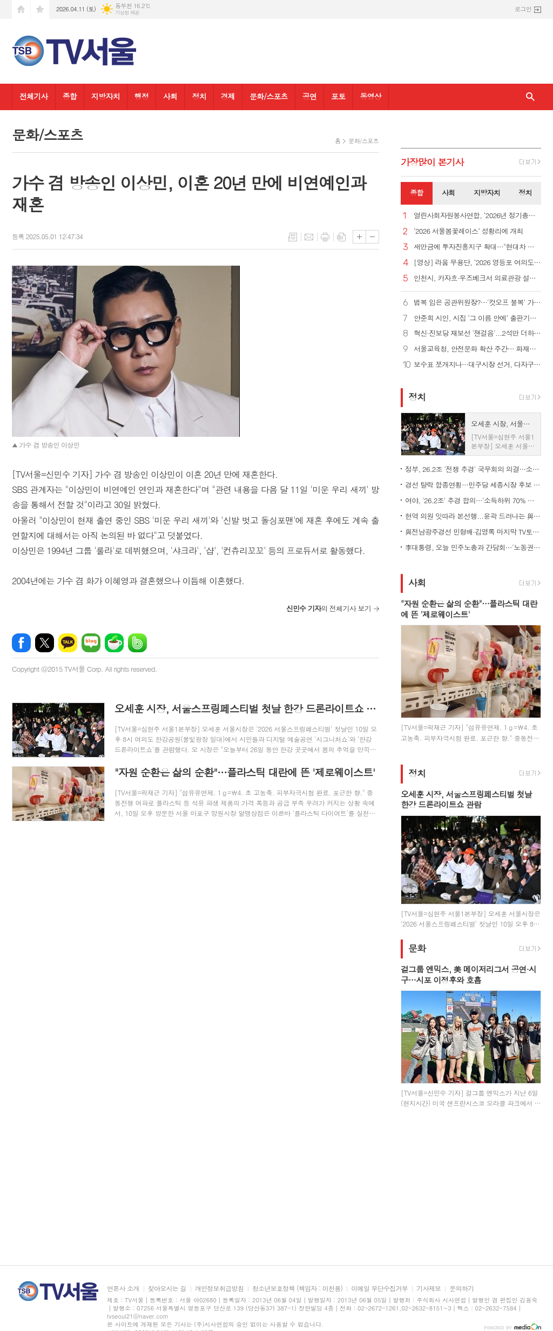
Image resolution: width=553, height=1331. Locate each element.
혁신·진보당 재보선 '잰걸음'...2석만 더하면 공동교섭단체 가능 (477, 333)
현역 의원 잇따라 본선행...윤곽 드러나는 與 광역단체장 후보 (473, 516)
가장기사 (432, 162)
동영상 (370, 96)
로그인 (523, 9)
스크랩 (341, 237)
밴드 (137, 642)
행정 (141, 96)
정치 (199, 96)
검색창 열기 (530, 97)
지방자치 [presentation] (487, 192)
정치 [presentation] (524, 192)
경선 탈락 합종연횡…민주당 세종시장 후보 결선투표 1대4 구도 (473, 484)
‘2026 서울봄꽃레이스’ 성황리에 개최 (468, 231)
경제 (228, 96)
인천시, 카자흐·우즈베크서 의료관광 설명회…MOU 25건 (477, 278)
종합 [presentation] (416, 192)
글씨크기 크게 (359, 237)
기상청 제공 (127, 12)
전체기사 (33, 96)
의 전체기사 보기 (328, 608)
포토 (338, 96)
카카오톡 (67, 642)
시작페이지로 (21, 9)
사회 (170, 96)
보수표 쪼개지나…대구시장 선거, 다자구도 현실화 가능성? (477, 364)
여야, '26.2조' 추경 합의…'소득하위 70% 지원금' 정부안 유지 (473, 500)
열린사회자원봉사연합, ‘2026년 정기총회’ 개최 (477, 215)
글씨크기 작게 (372, 237)
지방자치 (105, 96)
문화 (417, 948)
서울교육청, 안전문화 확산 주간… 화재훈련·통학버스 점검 (477, 349)
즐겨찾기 (40, 9)
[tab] (417, 193)
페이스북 (21, 642)
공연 (309, 96)
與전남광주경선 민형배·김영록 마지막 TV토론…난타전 (473, 531)
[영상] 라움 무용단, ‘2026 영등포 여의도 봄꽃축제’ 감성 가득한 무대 (477, 262)
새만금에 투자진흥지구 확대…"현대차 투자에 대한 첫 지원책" (477, 247)
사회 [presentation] (448, 192)
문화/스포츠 (268, 96)
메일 (309, 237)
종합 (70, 96)
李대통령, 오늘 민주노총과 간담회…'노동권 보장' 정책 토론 (473, 547)
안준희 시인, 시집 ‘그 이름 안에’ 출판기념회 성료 (477, 318)
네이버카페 (114, 642)
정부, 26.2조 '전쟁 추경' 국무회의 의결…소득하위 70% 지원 (473, 469)
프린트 (325, 237)
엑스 (44, 642)
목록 (292, 237)
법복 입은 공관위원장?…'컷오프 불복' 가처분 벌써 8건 (477, 302)
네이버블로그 (91, 642)
